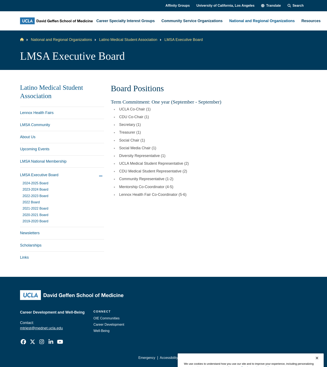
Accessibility (169, 357)
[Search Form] (295, 5)
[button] (271, 5)
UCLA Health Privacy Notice (238, 357)
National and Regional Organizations (61, 40)
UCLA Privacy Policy (197, 357)
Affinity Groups (177, 5)
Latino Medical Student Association (128, 40)
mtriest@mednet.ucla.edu (41, 328)
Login (267, 357)
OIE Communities (106, 318)
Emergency (146, 357)
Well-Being (101, 331)
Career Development (108, 324)
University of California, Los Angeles (225, 5)
